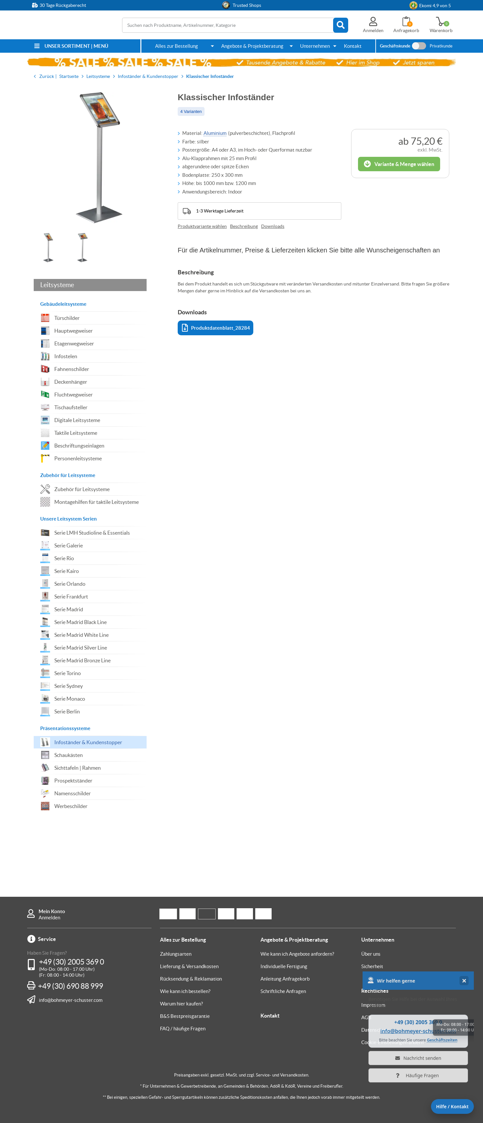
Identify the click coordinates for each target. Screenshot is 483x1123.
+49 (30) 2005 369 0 (71, 962)
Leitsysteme (57, 284)
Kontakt (353, 46)
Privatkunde (441, 46)
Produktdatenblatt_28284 (216, 328)
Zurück (46, 76)
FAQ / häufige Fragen (183, 1028)
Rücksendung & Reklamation (191, 979)
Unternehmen (315, 46)
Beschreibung (244, 226)
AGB (366, 1017)
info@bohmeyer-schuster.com (70, 1000)
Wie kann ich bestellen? (185, 991)
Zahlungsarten (175, 954)
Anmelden (49, 917)
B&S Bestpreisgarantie (185, 1016)
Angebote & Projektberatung (252, 46)
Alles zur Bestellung (176, 46)
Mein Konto (52, 911)
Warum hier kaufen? (181, 1003)
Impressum (373, 1005)
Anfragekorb (406, 30)
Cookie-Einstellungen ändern (392, 1042)
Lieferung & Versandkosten (189, 966)
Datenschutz (375, 1030)
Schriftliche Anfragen (283, 991)
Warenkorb (441, 30)
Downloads (272, 226)
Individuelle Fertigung (283, 966)
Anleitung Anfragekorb (285, 979)
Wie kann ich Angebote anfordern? (297, 954)
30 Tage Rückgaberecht (63, 5)
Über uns (371, 954)
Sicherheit (372, 966)
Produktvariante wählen (202, 226)
